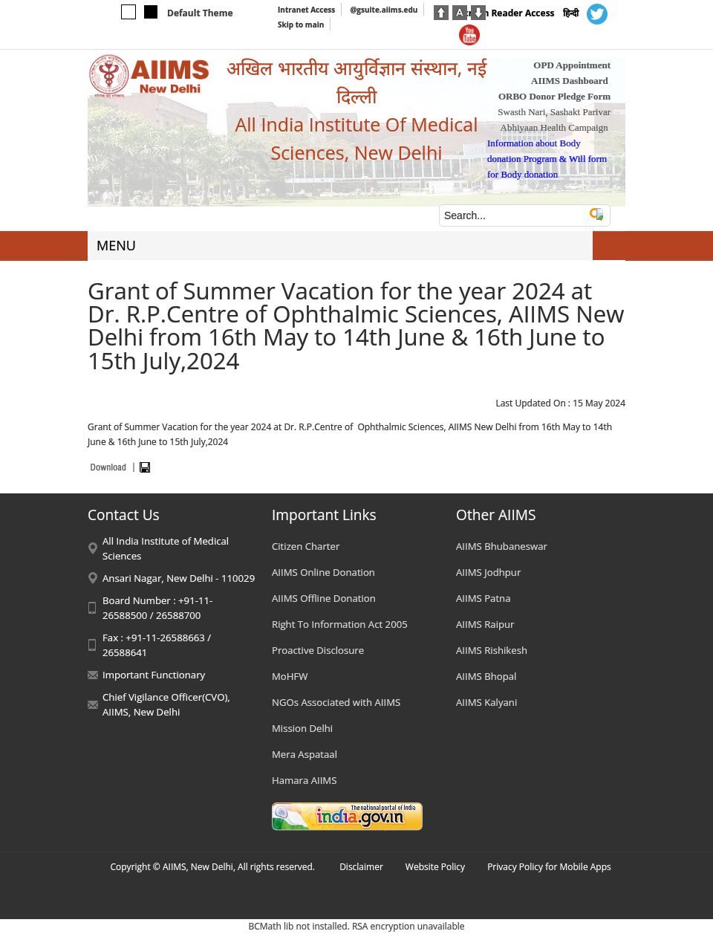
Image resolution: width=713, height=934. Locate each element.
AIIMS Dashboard (569, 80)
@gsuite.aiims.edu (383, 9)
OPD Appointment (572, 65)
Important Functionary (153, 674)
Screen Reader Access (507, 13)
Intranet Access (306, 9)
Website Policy (435, 866)
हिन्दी (571, 13)
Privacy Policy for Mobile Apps (549, 866)
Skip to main (301, 24)
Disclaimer (361, 866)
